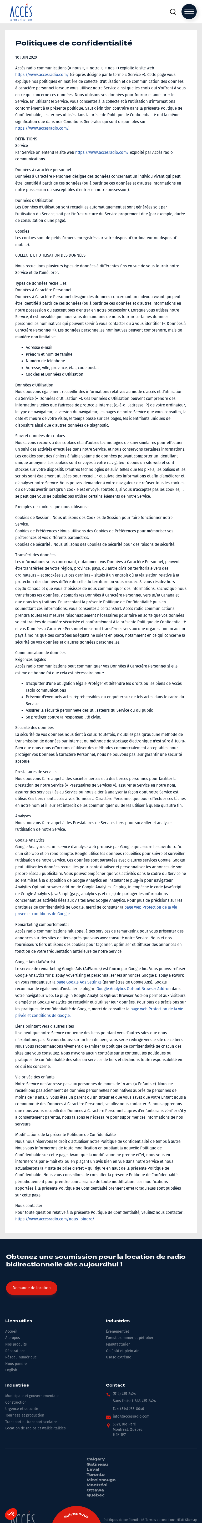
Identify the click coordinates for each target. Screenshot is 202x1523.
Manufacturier (118, 1344)
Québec (96, 1495)
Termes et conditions (160, 1520)
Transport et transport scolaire (31, 1422)
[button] (121, 1395)
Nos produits (16, 1344)
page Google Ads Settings (79, 982)
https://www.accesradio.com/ (42, 74)
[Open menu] (189, 11)
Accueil (11, 1331)
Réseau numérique (21, 1357)
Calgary (96, 1459)
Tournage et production (24, 1415)
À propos (12, 1338)
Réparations (15, 1351)
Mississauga (101, 1480)
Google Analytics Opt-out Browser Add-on (134, 988)
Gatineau (97, 1464)
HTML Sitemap (187, 1520)
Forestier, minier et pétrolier (129, 1338)
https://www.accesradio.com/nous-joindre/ (54, 1219)
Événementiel (117, 1331)
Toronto (96, 1475)
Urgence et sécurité (21, 1409)
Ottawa (95, 1490)
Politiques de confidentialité (124, 1520)
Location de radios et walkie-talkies (35, 1428)
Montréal (97, 1485)
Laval (93, 1469)
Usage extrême (118, 1357)
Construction (16, 1402)
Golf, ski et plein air (122, 1351)
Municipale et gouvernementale (32, 1396)
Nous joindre (16, 1364)
